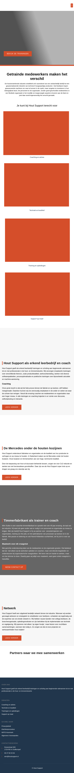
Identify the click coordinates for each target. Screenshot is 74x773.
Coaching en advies (8, 705)
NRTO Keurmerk (7, 732)
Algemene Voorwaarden (10, 735)
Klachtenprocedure (8, 729)
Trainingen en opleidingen (11, 711)
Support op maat (7, 714)
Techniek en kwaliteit (9, 708)
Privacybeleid (6, 726)
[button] (72, 5)
